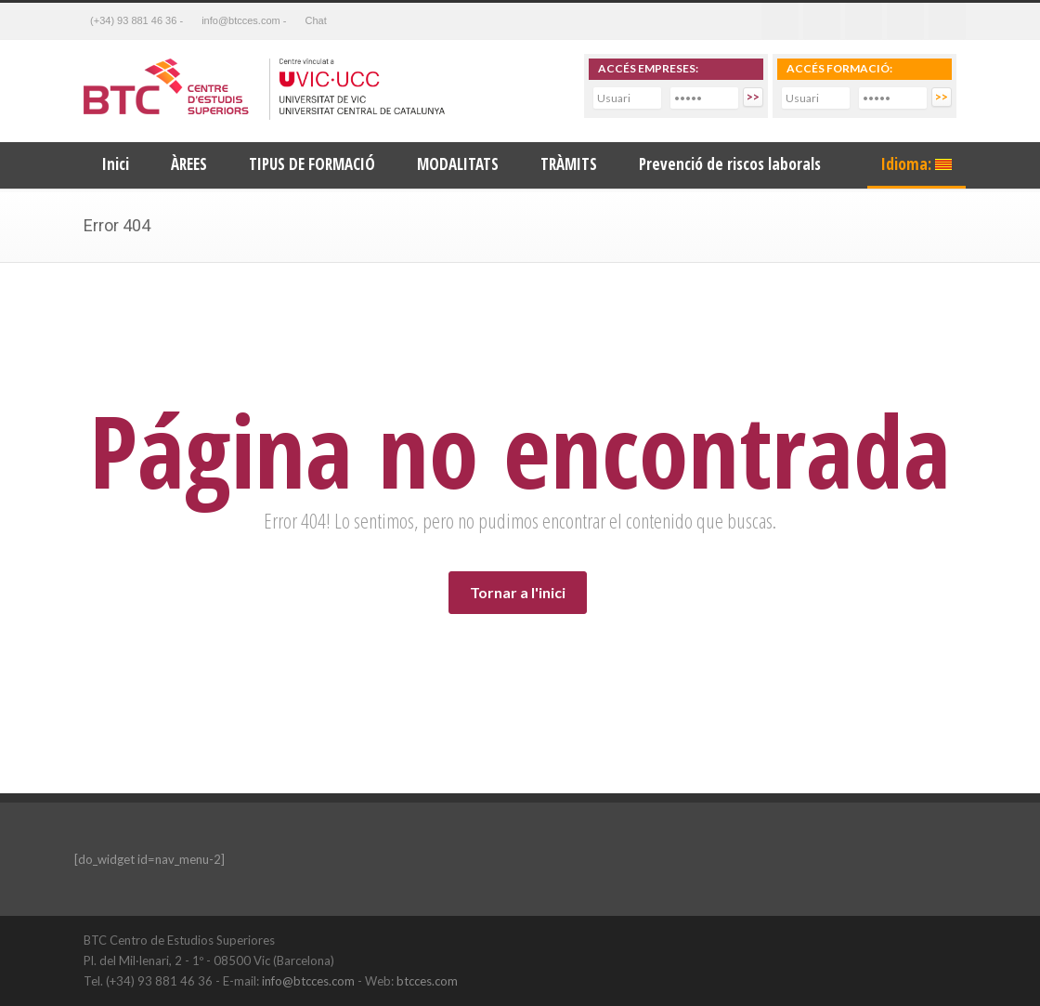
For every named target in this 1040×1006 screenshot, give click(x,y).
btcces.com (427, 980)
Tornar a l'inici (518, 592)
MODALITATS (458, 164)
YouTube (937, 939)
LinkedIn (900, 939)
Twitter (821, 21)
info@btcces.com (308, 980)
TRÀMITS (568, 164)
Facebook (780, 21)
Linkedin (863, 21)
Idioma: (916, 164)
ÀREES (189, 164)
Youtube (905, 21)
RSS (947, 21)
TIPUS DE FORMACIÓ (312, 164)
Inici (115, 164)
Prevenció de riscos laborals (730, 164)
